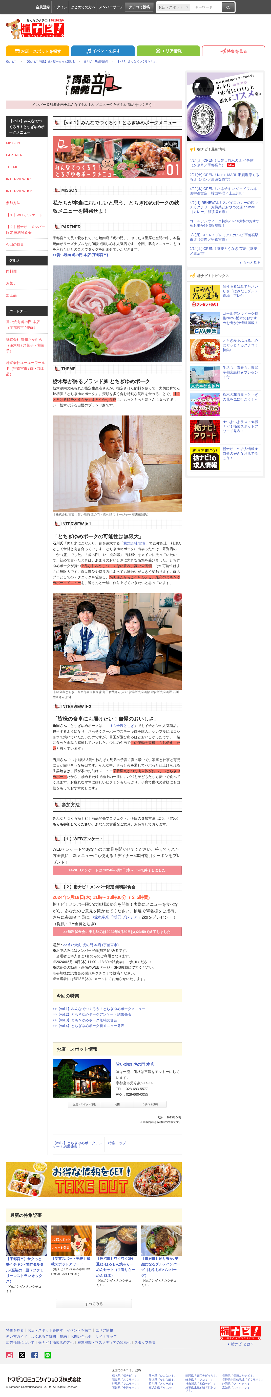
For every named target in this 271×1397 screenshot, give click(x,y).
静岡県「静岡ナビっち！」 (202, 1375)
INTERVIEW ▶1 (19, 179)
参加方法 (13, 203)
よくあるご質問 (43, 1336)
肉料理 (11, 271)
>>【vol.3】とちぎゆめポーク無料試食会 (85, 1020)
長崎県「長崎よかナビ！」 (239, 1375)
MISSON (13, 143)
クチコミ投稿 (139, 7)
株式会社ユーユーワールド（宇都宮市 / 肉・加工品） (25, 368)
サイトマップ (106, 1336)
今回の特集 (15, 244)
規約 (63, 1336)
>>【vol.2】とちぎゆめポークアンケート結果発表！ (94, 1014)
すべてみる (94, 1304)
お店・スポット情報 (84, 1104)
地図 (117, 1104)
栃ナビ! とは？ (240, 1344)
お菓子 (11, 283)
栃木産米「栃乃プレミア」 (117, 917)
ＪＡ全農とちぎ (121, 726)
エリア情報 (168, 51)
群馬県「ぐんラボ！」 (126, 1383)
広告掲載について (20, 1342)
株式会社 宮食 (134, 543)
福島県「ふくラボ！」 (126, 1379)
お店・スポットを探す (37, 51)
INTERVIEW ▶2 (19, 191)
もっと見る (249, 262)
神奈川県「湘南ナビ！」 (200, 1383)
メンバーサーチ (111, 7)
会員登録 (43, 7)
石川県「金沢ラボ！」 (126, 1387)
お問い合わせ (81, 1336)
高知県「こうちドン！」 (237, 1387)
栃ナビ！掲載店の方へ (56, 1342)
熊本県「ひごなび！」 (163, 1375)
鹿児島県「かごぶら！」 (164, 1387)
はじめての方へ (83, 7)
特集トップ (117, 1143)
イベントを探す (102, 51)
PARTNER (14, 155)
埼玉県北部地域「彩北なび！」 (200, 1389)
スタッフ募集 (145, 1342)
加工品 (11, 295)
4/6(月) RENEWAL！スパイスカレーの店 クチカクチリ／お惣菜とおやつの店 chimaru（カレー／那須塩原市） (224, 207)
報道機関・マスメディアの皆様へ (104, 1342)
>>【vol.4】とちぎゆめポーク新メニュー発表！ (90, 1026)
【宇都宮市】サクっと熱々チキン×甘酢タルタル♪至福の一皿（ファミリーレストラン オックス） (25, 1270)
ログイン (60, 7)
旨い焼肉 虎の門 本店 (135, 1064)
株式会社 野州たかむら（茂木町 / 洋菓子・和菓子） (25, 345)
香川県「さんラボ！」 (163, 1383)
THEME (12, 167)
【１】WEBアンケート (24, 215)
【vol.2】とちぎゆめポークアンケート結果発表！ (78, 1144)
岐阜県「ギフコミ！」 (199, 1379)
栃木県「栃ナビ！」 (124, 1375)
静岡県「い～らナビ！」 (237, 1383)
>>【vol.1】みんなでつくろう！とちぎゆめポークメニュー (99, 1009)
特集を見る (233, 51)
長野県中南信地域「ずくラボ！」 (243, 1379)
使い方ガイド (16, 1336)
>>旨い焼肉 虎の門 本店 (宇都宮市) (80, 255)
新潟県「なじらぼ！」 (163, 1379)
